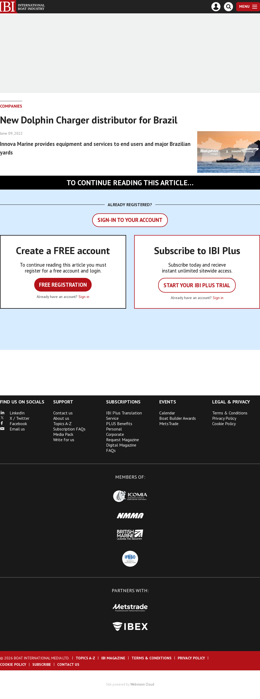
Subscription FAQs (69, 429)
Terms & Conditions (229, 412)
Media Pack (63, 434)
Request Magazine (122, 439)
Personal (114, 429)
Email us (12, 429)
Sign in (84, 296)
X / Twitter (14, 418)
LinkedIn (12, 412)
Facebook (13, 423)
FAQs (111, 450)
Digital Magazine (121, 445)
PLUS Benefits (119, 423)
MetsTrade (168, 423)
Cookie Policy (224, 423)
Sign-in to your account (130, 220)
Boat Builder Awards (177, 418)
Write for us (63, 439)
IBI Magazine (113, 658)
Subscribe (41, 664)
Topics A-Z (62, 423)
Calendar (167, 412)
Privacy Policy (224, 418)
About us (61, 418)
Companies (11, 106)
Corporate (115, 434)
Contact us (63, 412)
